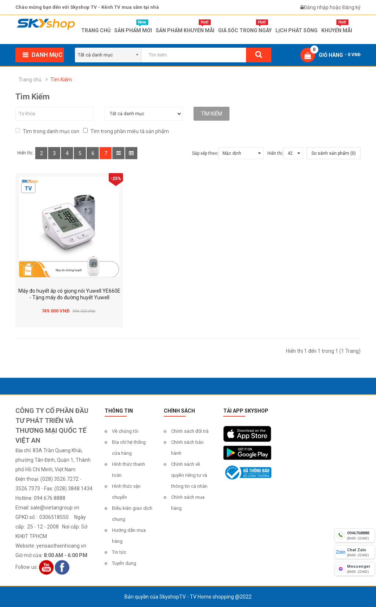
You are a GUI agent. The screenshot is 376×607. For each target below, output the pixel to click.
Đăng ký (351, 7)
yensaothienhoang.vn (61, 546)
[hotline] (355, 535)
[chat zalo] (355, 552)
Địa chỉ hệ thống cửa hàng (129, 447)
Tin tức (119, 552)
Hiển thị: (275, 153)
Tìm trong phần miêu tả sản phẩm (126, 131)
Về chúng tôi (125, 431)
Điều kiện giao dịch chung (132, 513)
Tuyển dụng (124, 563)
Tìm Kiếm (61, 79)
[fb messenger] (355, 569)
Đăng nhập (317, 7)
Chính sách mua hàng (188, 502)
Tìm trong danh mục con (47, 131)
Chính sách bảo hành (187, 447)
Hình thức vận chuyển (126, 491)
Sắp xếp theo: (205, 153)
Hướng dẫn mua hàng (129, 535)
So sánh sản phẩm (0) (333, 153)
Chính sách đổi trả (190, 431)
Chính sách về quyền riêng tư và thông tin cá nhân (189, 475)
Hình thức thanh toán (128, 469)
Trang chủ (29, 79)
